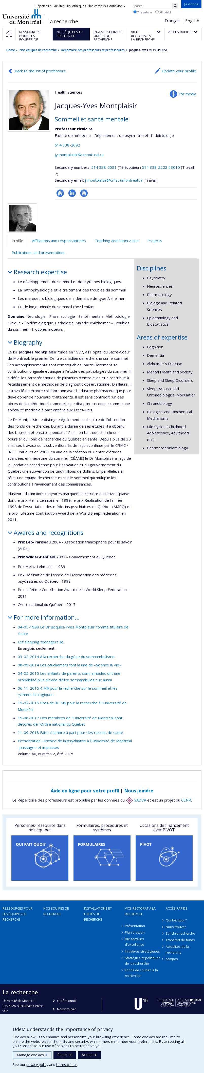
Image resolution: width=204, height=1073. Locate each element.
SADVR (136, 800)
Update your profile (179, 70)
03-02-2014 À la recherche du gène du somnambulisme (66, 656)
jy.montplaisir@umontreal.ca (79, 154)
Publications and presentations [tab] (38, 252)
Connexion (116, 6)
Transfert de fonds (180, 940)
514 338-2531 (104, 167)
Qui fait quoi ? (176, 920)
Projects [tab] (154, 240)
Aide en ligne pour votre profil (85, 791)
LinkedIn (72, 193)
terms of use (66, 1064)
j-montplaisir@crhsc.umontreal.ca (113, 180)
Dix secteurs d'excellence (134, 942)
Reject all (64, 1054)
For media (187, 93)
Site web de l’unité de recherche (60, 193)
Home (10, 50)
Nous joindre (138, 791)
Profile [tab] (17, 240)
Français (172, 21)
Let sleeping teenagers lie (40, 641)
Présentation (135, 925)
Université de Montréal (22, 16)
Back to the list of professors (40, 70)
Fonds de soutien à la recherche (141, 973)
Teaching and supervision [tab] (117, 240)
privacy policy (37, 1064)
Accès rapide (176, 908)
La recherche (62, 21)
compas (172, 959)
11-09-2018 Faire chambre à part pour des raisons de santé (70, 732)
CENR (186, 800)
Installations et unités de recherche (98, 914)
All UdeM (163, 12)
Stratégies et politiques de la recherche (142, 961)
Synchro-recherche (180, 933)
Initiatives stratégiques (142, 951)
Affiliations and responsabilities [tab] (59, 240)
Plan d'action (135, 932)
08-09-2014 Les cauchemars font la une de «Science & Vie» (69, 664)
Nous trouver (176, 926)
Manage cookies (32, 1055)
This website (142, 12)
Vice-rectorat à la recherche (140, 911)
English (192, 21)
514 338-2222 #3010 (161, 167)
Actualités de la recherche (177, 949)
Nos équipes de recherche (38, 50)
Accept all (89, 1054)
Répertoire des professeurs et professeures (93, 50)
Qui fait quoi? (66, 1001)
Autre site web (84, 193)
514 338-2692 (67, 145)
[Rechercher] (175, 6)
